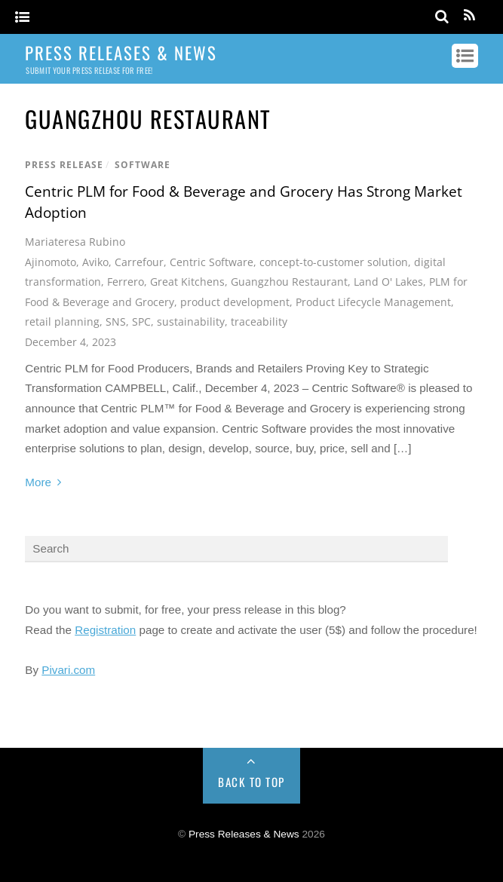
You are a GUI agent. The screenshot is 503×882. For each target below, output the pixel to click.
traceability (259, 321)
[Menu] (22, 18)
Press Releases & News (244, 834)
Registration (105, 629)
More (38, 482)
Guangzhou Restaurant (289, 281)
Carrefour (139, 262)
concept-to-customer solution (333, 262)
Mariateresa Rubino (75, 241)
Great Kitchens (187, 281)
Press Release (64, 164)
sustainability (191, 321)
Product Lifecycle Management (373, 302)
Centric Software (211, 262)
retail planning (62, 321)
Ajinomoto (50, 262)
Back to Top (251, 781)
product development (235, 302)
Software (142, 164)
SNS (116, 321)
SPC (141, 321)
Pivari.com (68, 669)
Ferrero (125, 281)
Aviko (95, 262)
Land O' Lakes (388, 281)
